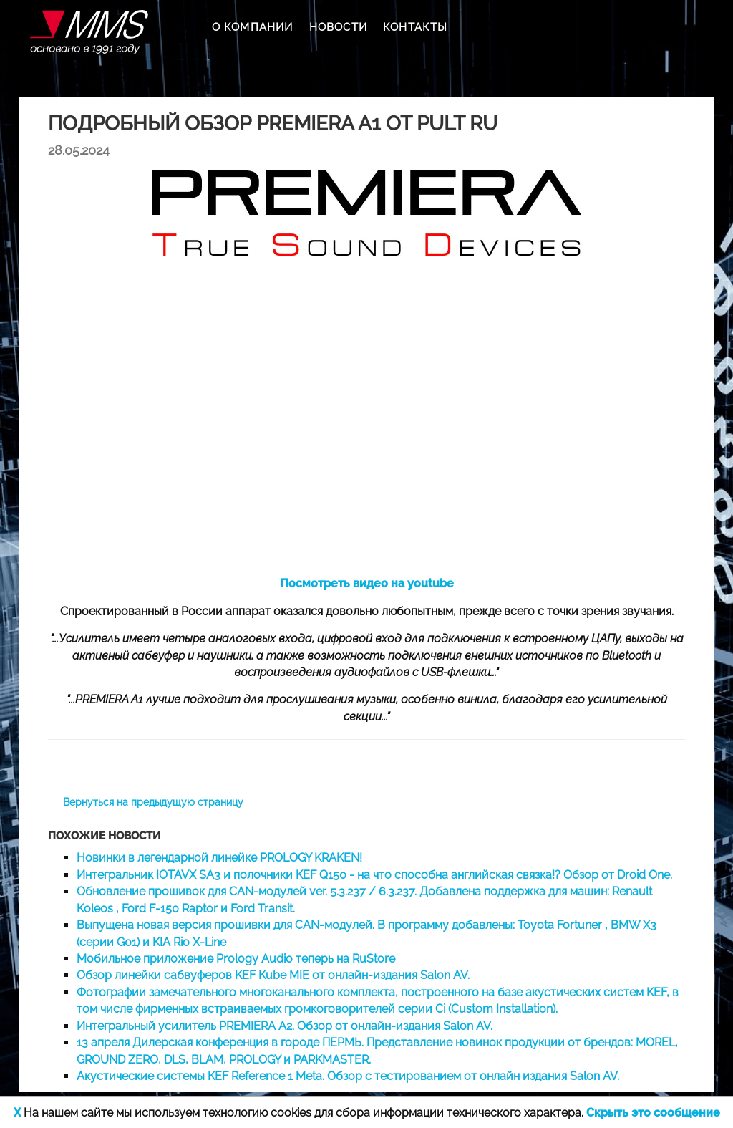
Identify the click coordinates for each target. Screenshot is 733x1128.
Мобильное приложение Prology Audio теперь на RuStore (236, 958)
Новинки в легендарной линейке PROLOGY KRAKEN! (219, 857)
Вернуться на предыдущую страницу (153, 802)
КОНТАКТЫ (415, 27)
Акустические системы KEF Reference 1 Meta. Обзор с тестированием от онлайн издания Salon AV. (348, 1076)
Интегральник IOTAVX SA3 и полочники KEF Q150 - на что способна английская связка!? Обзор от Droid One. (374, 875)
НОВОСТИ (338, 27)
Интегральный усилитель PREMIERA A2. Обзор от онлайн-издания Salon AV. (284, 1026)
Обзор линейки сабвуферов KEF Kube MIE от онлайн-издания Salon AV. (273, 975)
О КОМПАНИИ (252, 27)
